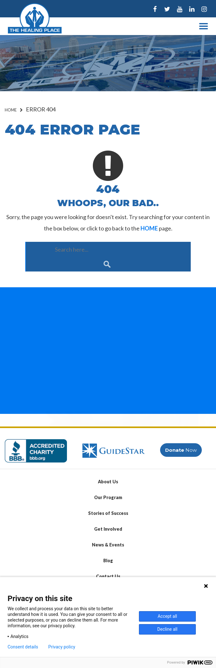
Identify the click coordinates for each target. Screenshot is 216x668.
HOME (149, 228)
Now (181, 450)
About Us (108, 481)
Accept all (167, 616)
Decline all (167, 629)
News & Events (108, 544)
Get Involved (108, 529)
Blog (108, 560)
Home (11, 110)
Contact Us (108, 576)
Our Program (108, 497)
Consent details (23, 646)
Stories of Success (108, 513)
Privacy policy (61, 646)
